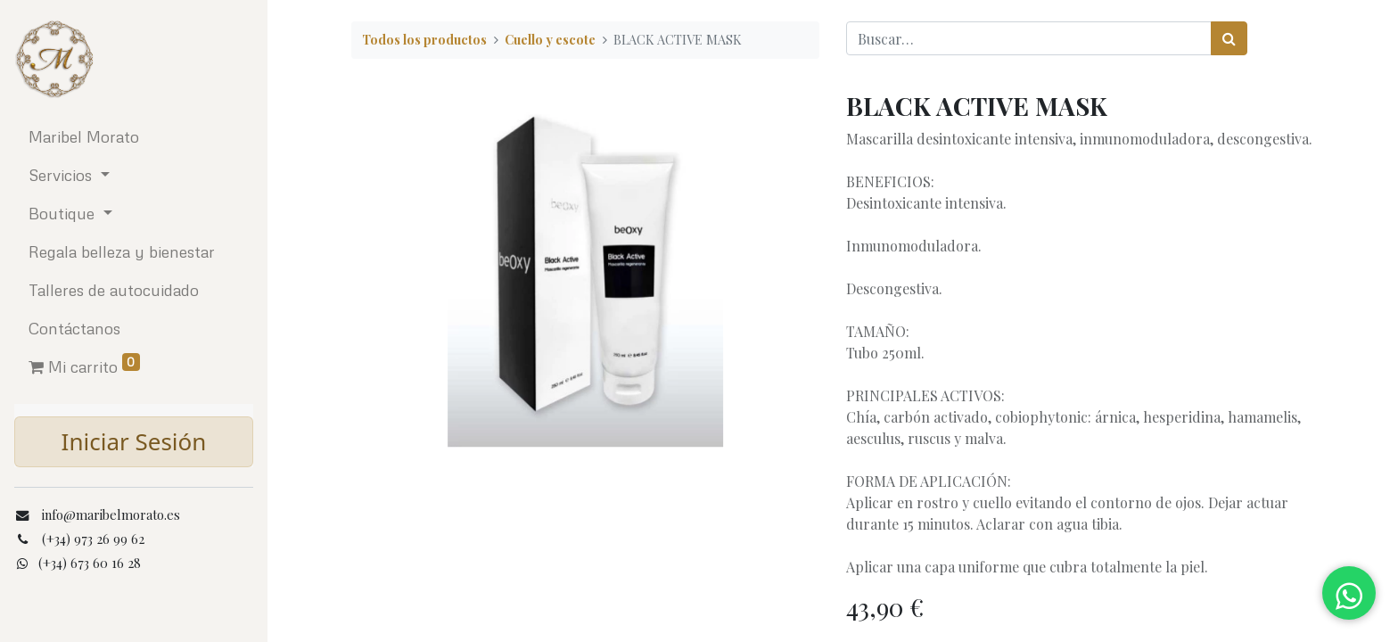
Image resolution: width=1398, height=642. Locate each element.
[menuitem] (133, 137)
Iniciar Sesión (134, 441)
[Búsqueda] (1229, 38)
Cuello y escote (550, 39)
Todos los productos (424, 39)
